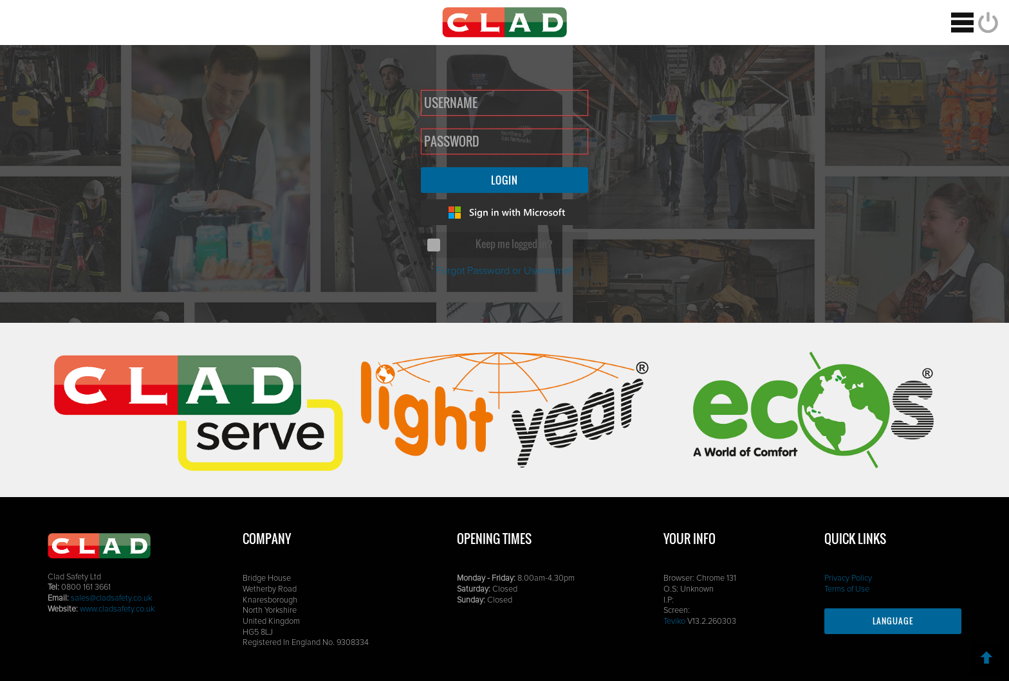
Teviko (674, 621)
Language (893, 621)
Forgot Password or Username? (504, 271)
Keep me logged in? (514, 243)
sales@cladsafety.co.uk (111, 598)
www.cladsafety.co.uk (117, 609)
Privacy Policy (848, 578)
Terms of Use (846, 589)
